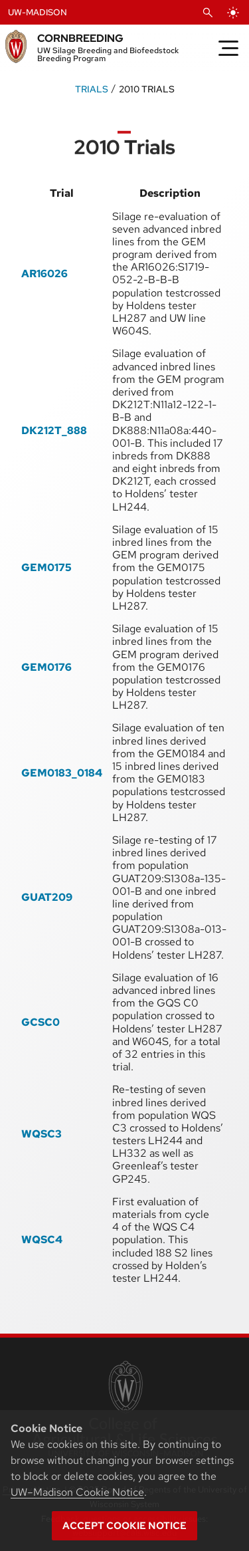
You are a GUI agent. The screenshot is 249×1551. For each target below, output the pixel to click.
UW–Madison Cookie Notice (77, 1492)
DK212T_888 (54, 430)
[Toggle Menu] (228, 48)
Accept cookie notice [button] (124, 1525)
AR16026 (44, 274)
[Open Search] (207, 12)
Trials (91, 88)
